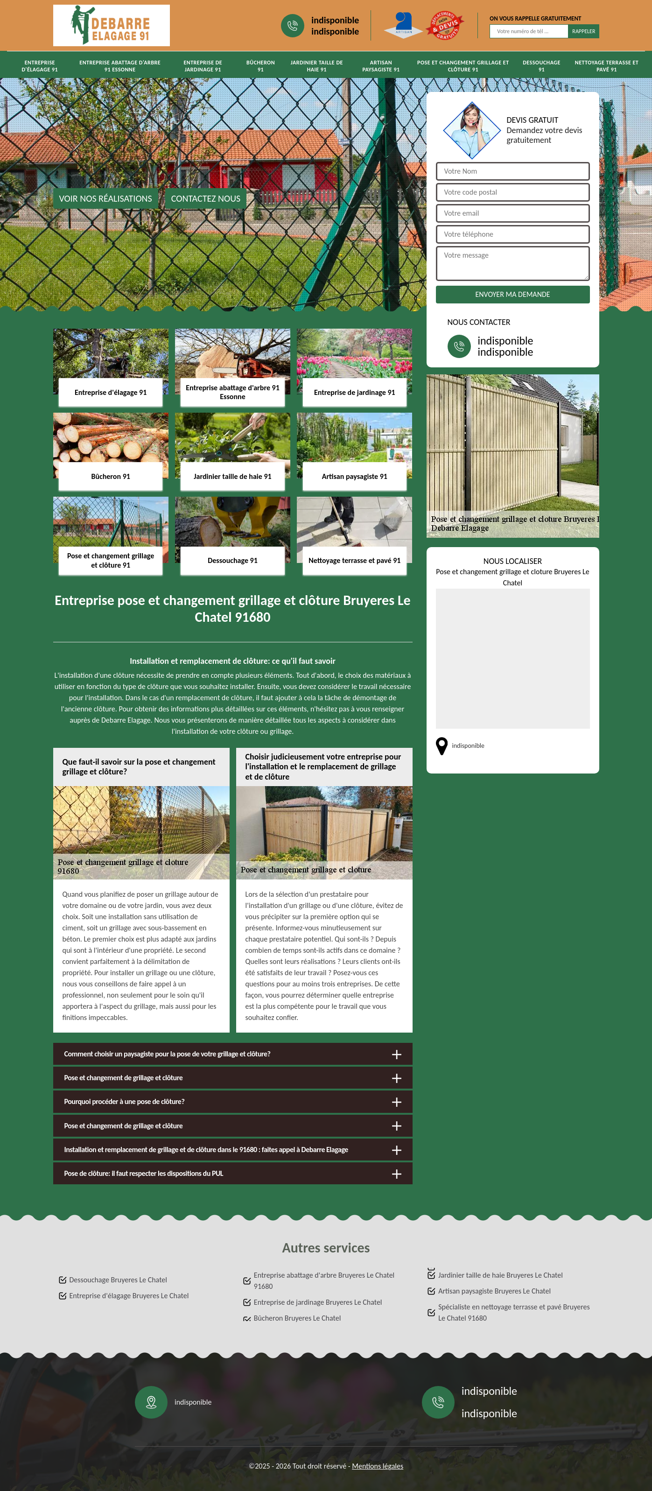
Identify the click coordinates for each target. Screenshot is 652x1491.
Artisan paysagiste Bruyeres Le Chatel (494, 1291)
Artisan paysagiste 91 (381, 66)
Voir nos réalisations (105, 198)
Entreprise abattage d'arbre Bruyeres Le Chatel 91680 (324, 1281)
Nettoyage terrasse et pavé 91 (607, 66)
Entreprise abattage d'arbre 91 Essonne (120, 66)
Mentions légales (377, 1466)
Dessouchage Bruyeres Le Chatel (118, 1279)
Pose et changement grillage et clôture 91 (463, 66)
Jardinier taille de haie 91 (317, 66)
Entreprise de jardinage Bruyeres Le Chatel (318, 1302)
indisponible (335, 20)
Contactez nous (206, 198)
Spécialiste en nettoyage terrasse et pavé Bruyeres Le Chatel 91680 (514, 1312)
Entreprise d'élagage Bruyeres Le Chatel (129, 1295)
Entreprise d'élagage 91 (40, 66)
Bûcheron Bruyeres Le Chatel (297, 1318)
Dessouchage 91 (542, 66)
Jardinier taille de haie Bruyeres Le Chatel (500, 1275)
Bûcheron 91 (260, 66)
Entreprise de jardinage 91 (202, 66)
